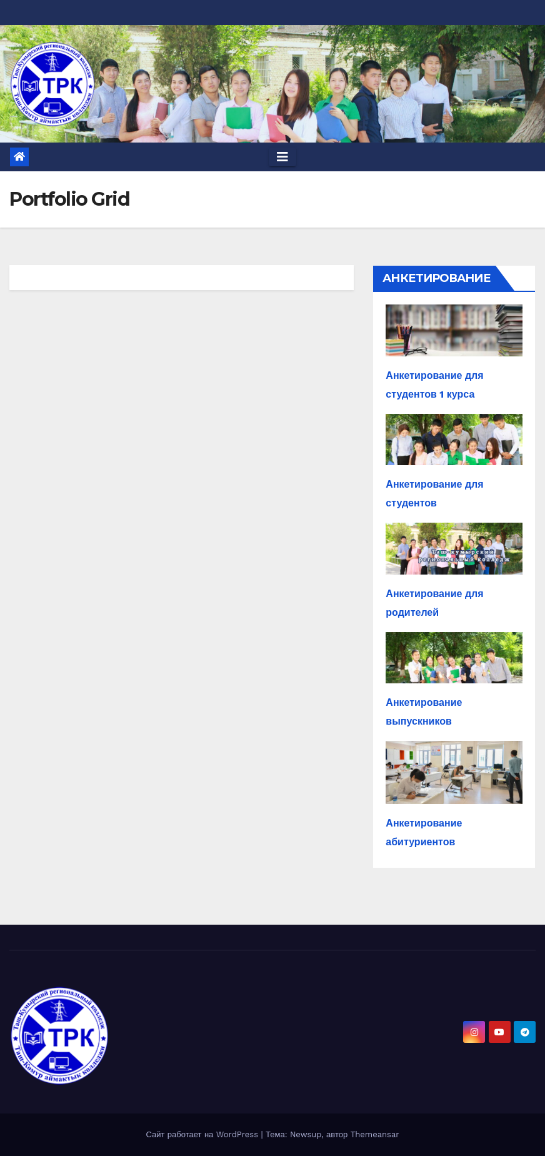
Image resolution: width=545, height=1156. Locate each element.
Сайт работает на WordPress (203, 1134)
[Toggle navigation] (282, 157)
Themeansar (375, 1134)
